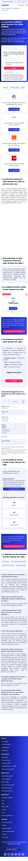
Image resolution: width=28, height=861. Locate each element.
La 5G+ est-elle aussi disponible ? (14, 631)
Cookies (4, 834)
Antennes (5, 87)
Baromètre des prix (7, 788)
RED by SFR (5, 806)
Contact (4, 825)
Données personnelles (8, 831)
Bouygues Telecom (7, 797)
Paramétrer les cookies (14, 843)
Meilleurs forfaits (14, 87)
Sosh (3, 812)
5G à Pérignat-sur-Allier (8, 565)
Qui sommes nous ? (7, 822)
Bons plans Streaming (8, 769)
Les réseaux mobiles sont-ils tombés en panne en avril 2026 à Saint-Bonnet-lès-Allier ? (14, 679)
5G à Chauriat (5, 561)
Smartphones (5, 747)
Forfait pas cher (6, 763)
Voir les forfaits (14, 109)
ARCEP (18, 354)
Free (3, 800)
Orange (4, 809)
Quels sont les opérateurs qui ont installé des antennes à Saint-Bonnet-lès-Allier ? (14, 599)
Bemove (23, 842)
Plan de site (5, 837)
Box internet (5, 741)
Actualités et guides (7, 776)
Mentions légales (6, 828)
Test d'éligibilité (6, 779)
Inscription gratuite (14, 489)
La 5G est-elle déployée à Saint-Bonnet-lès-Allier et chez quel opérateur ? (14, 612)
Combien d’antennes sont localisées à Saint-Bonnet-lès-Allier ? (14, 575)
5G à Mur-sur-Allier (21, 565)
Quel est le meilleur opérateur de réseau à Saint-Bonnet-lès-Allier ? (14, 650)
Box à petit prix (6, 760)
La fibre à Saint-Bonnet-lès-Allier (14, 546)
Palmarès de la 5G (7, 791)
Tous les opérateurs (7, 815)
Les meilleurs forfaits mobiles (14, 331)
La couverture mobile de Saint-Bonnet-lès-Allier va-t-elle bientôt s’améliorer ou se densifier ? (14, 692)
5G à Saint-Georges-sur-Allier (18, 561)
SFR (3, 803)
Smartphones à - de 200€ (9, 766)
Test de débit (5, 782)
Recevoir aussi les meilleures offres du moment (13, 63)
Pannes (23, 87)
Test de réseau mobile (8, 785)
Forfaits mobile (6, 744)
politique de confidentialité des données (14, 79)
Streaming (4, 750)
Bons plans (5, 757)
